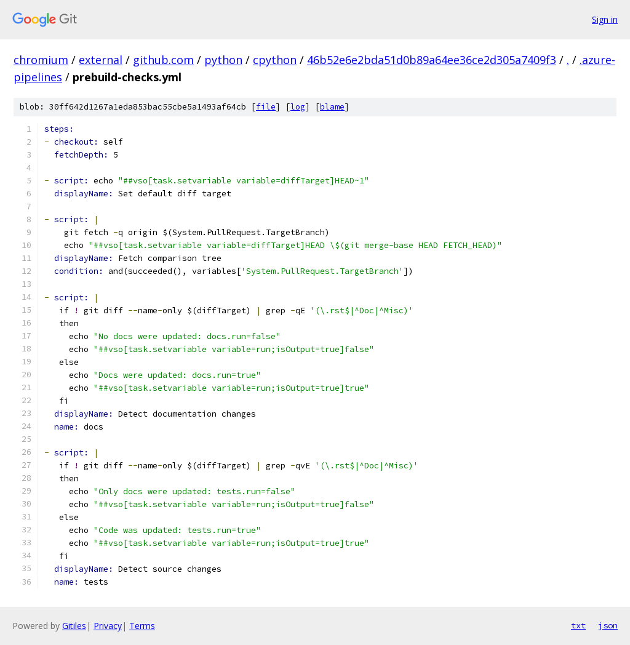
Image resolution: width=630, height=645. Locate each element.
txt (578, 625)
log (297, 107)
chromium (41, 59)
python (223, 59)
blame (332, 107)
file (266, 107)
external (100, 59)
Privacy (108, 625)
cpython (275, 59)
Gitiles (74, 625)
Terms (142, 625)
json (608, 625)
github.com (163, 59)
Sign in (605, 19)
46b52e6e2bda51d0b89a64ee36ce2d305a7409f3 (431, 59)
